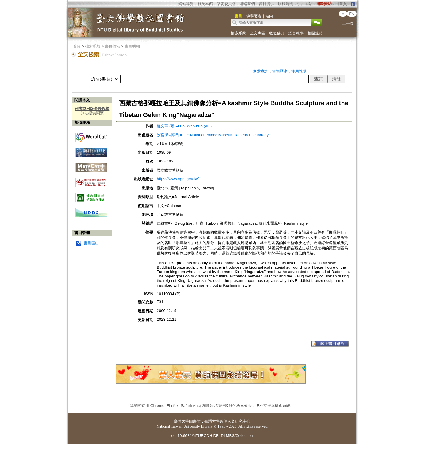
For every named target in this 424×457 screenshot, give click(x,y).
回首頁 (341, 3)
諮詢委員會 (226, 3)
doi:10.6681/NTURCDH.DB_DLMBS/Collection (212, 435)
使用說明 (299, 71)
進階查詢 (260, 71)
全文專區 (257, 33)
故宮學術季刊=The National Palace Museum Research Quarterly (213, 135)
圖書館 (195, 421)
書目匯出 (91, 243)
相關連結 (315, 33)
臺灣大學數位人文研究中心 (227, 421)
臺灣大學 (181, 421)
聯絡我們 (247, 3)
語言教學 (296, 33)
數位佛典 (276, 33)
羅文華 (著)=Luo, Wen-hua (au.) (184, 126)
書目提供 (266, 3)
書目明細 (132, 46)
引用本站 (304, 3)
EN (352, 13)
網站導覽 (186, 3)
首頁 (77, 46)
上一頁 (348, 23)
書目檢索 (112, 46)
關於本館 (205, 3)
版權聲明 (285, 3)
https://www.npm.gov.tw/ (178, 179)
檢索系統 (238, 33)
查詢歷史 (279, 71)
